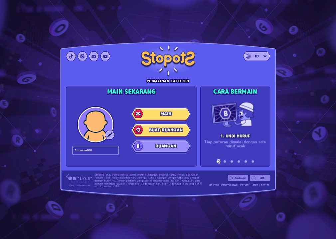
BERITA (265, 185)
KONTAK (214, 185)
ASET (255, 185)
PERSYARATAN (229, 185)
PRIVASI (245, 185)
